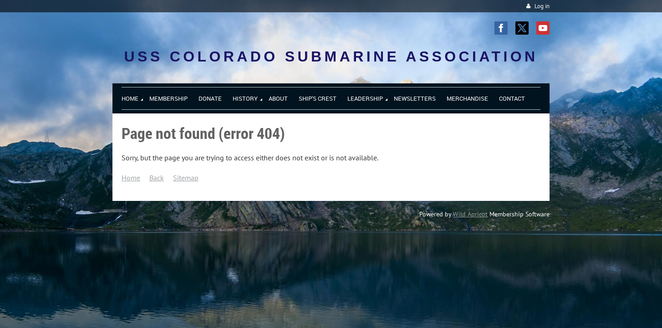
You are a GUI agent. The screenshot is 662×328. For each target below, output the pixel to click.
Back (156, 177)
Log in (542, 6)
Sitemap (186, 177)
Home (131, 177)
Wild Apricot (470, 214)
